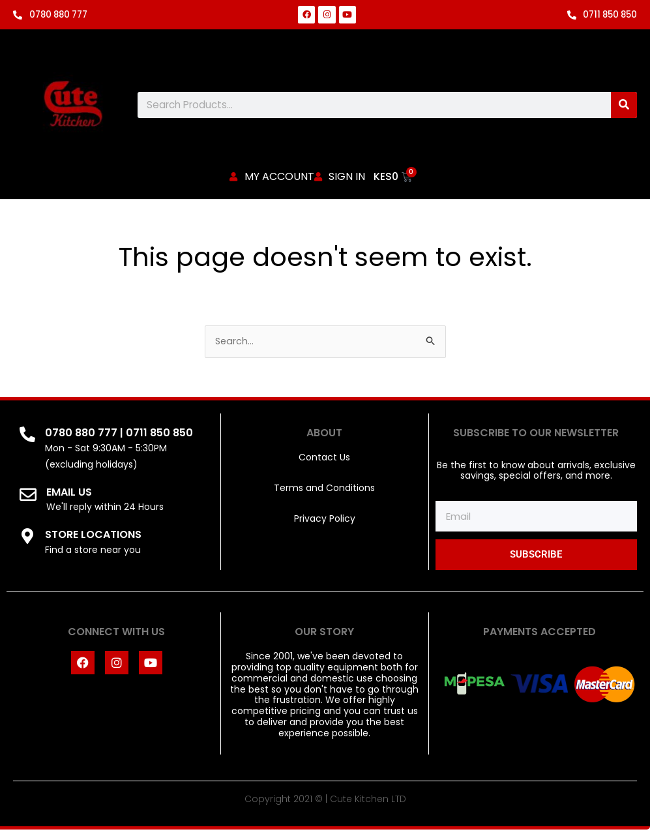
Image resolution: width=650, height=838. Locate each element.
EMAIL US (69, 499)
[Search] (624, 105)
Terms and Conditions (324, 495)
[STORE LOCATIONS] (27, 544)
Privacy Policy (324, 526)
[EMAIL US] (28, 502)
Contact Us (324, 465)
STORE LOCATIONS (93, 542)
